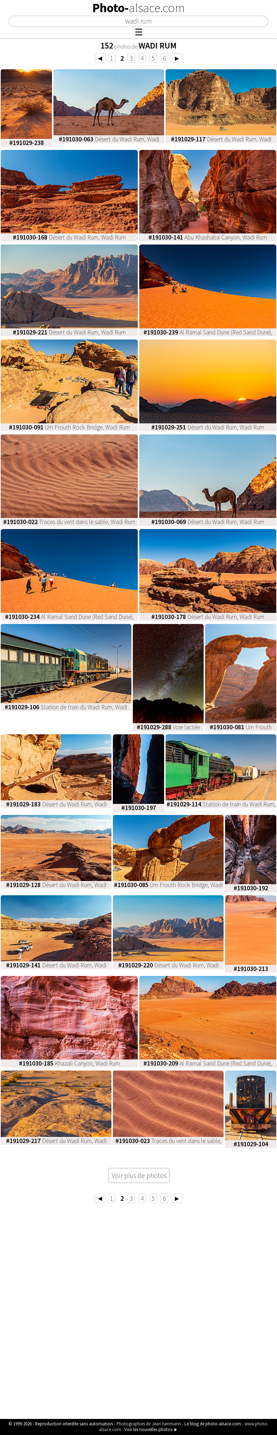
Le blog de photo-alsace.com (212, 1423)
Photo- (138, 8)
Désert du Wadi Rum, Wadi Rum (69, 237)
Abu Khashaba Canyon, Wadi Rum (207, 237)
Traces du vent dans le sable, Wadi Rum (69, 522)
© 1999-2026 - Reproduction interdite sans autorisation (61, 1423)
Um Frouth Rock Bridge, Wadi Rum (69, 427)
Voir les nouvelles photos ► (151, 1429)
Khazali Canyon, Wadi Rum (69, 1063)
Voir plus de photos (139, 1175)
